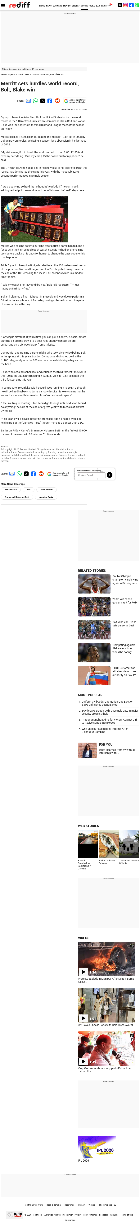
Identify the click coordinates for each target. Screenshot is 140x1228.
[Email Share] (27, 100)
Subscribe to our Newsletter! (89, 470)
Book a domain (54, 1205)
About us (114, 1215)
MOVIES (66, 6)
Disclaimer (67, 1215)
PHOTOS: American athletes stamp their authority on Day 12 (124, 671)
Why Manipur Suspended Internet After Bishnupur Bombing (105, 730)
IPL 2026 (83, 1160)
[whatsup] (137, 4)
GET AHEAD (94, 6)
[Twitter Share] (42, 100)
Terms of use (126, 1215)
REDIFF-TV (106, 6)
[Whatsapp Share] (34, 100)
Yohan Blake (11, 489)
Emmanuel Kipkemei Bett (17, 497)
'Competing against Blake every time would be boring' (123, 648)
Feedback (103, 1215)
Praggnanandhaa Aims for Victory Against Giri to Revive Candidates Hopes (109, 721)
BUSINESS (57, 6)
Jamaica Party (46, 497)
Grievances (70, 1220)
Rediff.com (37, 1215)
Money (81, 1205)
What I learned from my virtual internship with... (117, 751)
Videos (91, 1205)
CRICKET (76, 6)
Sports (12, 74)
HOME (42, 6)
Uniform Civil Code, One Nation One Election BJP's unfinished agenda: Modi (107, 703)
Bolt (28, 489)
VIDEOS (83, 938)
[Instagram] (126, 4)
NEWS (49, 6)
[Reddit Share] (56, 100)
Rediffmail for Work (33, 1205)
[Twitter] (120, 4)
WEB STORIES (88, 826)
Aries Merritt (46, 489)
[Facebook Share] (49, 100)
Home (4, 74)
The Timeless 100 (107, 1205)
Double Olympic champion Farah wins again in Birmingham (125, 580)
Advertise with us (52, 1215)
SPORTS (84, 6)
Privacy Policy (81, 1215)
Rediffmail (70, 1205)
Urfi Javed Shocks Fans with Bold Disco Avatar (105, 1025)
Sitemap (93, 1215)
